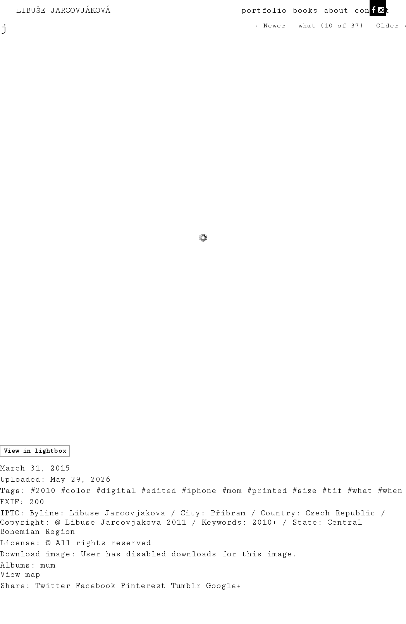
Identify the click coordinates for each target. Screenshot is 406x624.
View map (20, 574)
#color (75, 490)
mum (47, 565)
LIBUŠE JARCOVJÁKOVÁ (63, 10)
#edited (158, 490)
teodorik (262, 619)
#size (304, 490)
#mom (232, 490)
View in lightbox (34, 451)
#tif (332, 490)
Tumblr (186, 585)
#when (390, 490)
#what (359, 490)
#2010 (42, 490)
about (336, 10)
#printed (267, 490)
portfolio (264, 10)
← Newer (271, 25)
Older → (391, 25)
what (307, 25)
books (305, 10)
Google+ (223, 585)
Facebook (95, 585)
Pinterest (143, 585)
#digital (116, 490)
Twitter (53, 585)
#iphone (199, 490)
